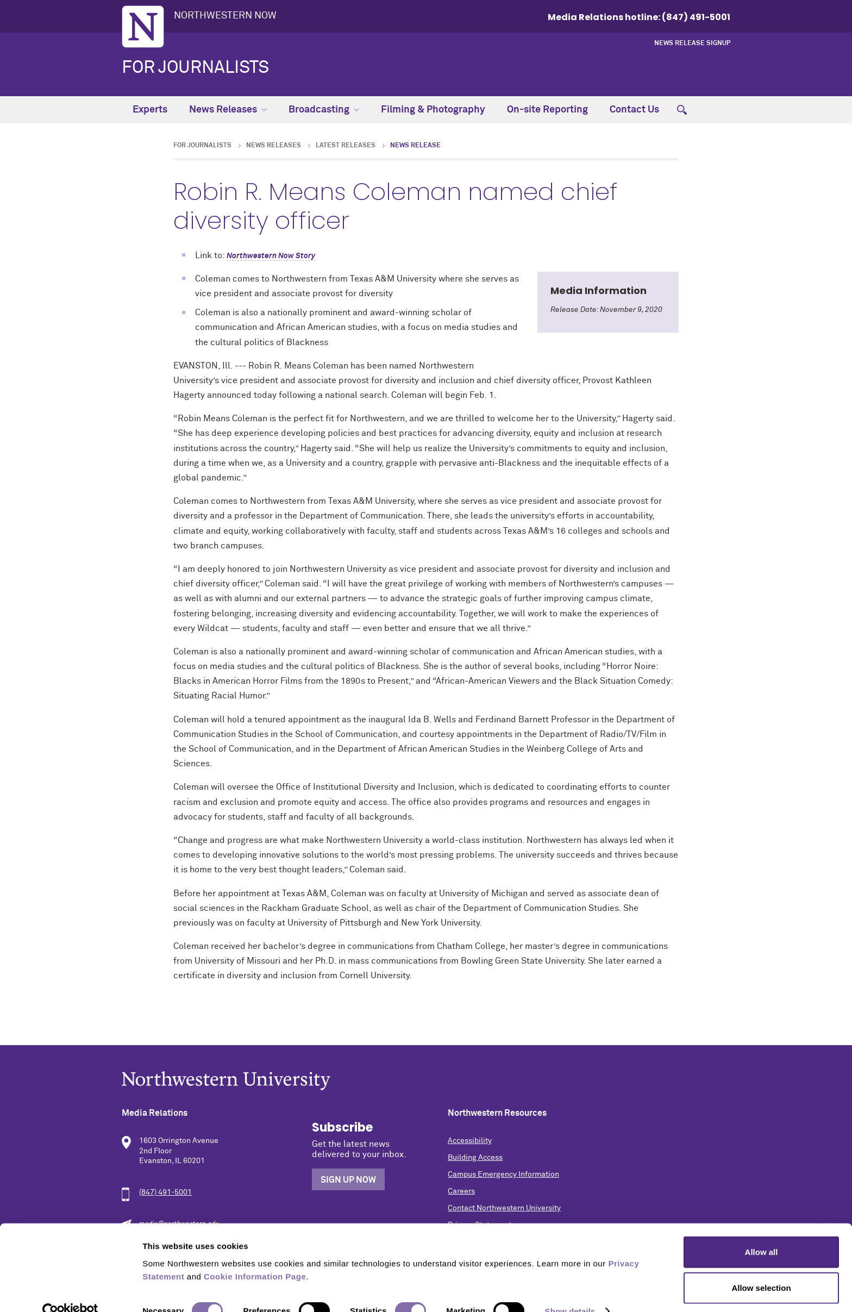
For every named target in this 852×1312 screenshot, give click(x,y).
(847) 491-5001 (165, 1192)
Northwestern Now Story (271, 256)
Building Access (475, 1157)
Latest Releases (345, 145)
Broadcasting (324, 110)
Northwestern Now (225, 16)
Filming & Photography (433, 110)
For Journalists (195, 68)
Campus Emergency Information (503, 1174)
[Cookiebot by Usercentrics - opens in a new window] (70, 1291)
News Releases (228, 110)
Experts (150, 110)
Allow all (761, 1231)
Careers (461, 1191)
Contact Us (634, 110)
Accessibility (470, 1141)
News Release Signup (692, 43)
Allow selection (761, 1267)
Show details (570, 1290)
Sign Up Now (348, 1180)
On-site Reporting (547, 110)
